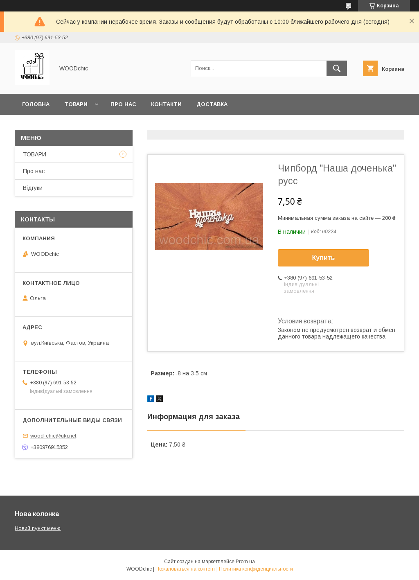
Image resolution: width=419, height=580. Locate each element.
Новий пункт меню (38, 528)
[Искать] (337, 68)
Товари (76, 104)
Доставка (212, 104)
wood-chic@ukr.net (53, 436)
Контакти (166, 104)
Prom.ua (245, 561)
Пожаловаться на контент (185, 569)
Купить (323, 257)
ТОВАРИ (34, 154)
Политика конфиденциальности (256, 569)
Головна (36, 104)
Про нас (123, 104)
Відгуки (33, 188)
